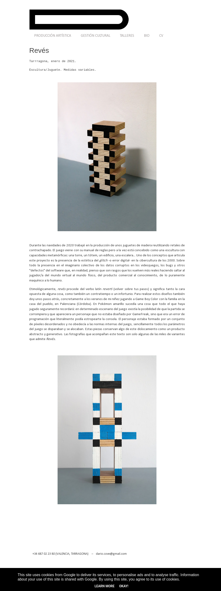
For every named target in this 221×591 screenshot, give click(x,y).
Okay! (123, 586)
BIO (147, 36)
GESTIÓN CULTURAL (95, 36)
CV (161, 36)
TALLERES (127, 36)
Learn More (104, 586)
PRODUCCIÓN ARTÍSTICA (52, 36)
